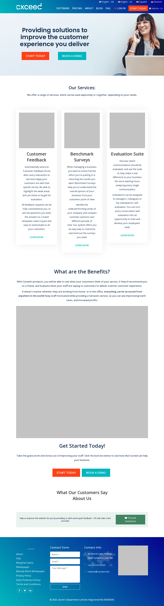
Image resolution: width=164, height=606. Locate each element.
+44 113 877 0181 (97, 565)
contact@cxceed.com (98, 571)
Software (62, 8)
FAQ (107, 8)
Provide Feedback (130, 519)
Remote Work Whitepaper (30, 571)
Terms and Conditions (28, 584)
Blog (99, 8)
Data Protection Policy (28, 580)
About (89, 8)
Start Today (138, 8)
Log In (121, 8)
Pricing (77, 8)
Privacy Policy (23, 575)
